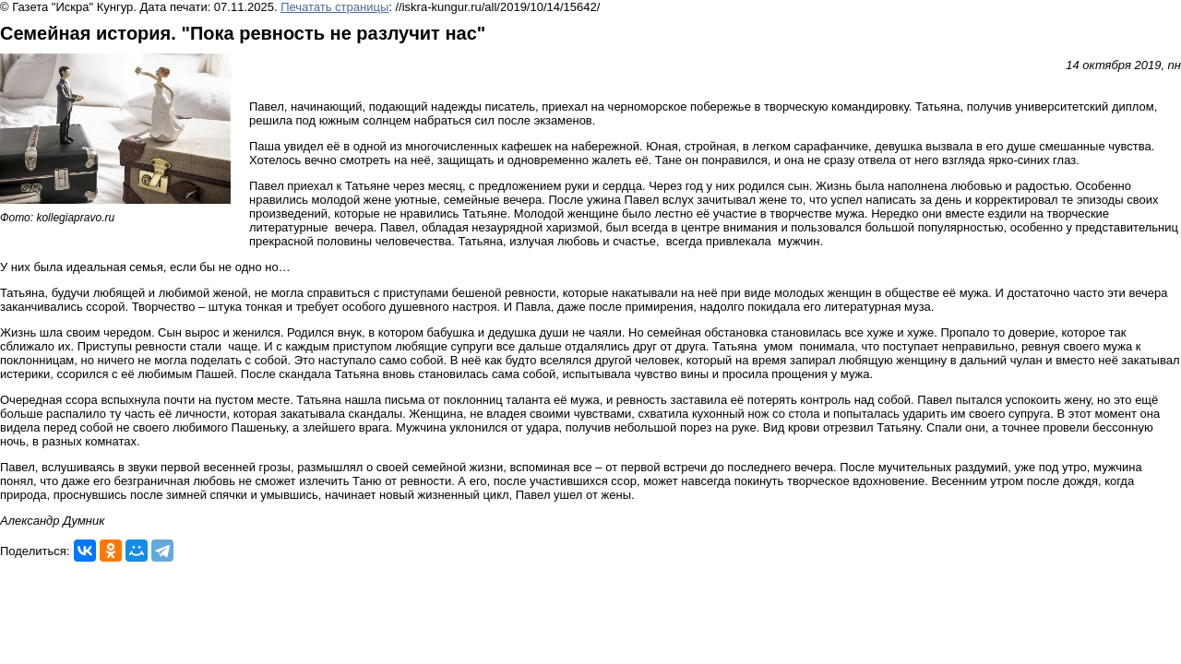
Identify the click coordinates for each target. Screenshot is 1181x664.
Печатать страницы (334, 7)
